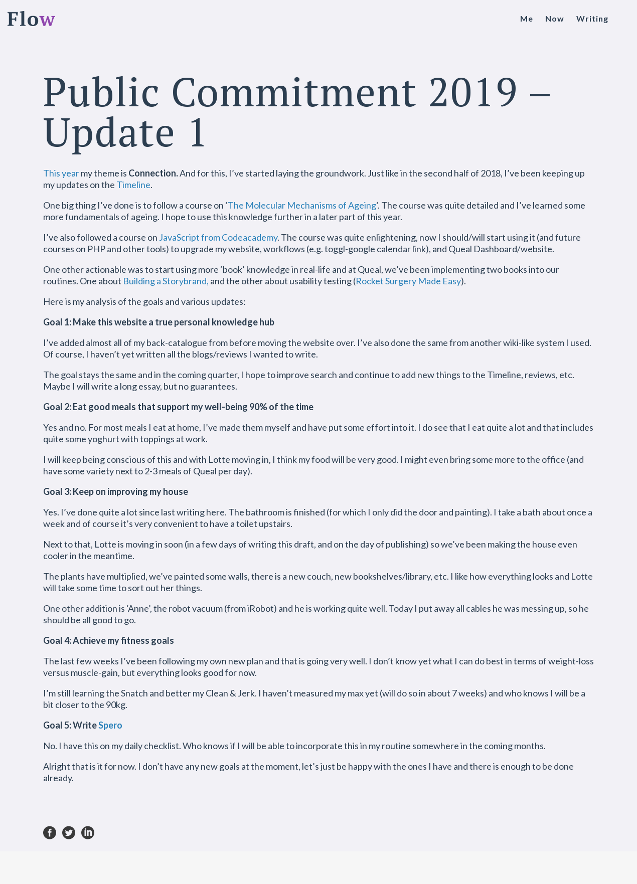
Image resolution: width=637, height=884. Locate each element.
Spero (110, 725)
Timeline (133, 184)
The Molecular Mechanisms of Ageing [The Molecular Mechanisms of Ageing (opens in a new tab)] (302, 205)
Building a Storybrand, (166, 280)
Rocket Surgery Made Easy (408, 280)
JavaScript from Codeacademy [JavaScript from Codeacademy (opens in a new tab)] (218, 237)
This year (61, 173)
